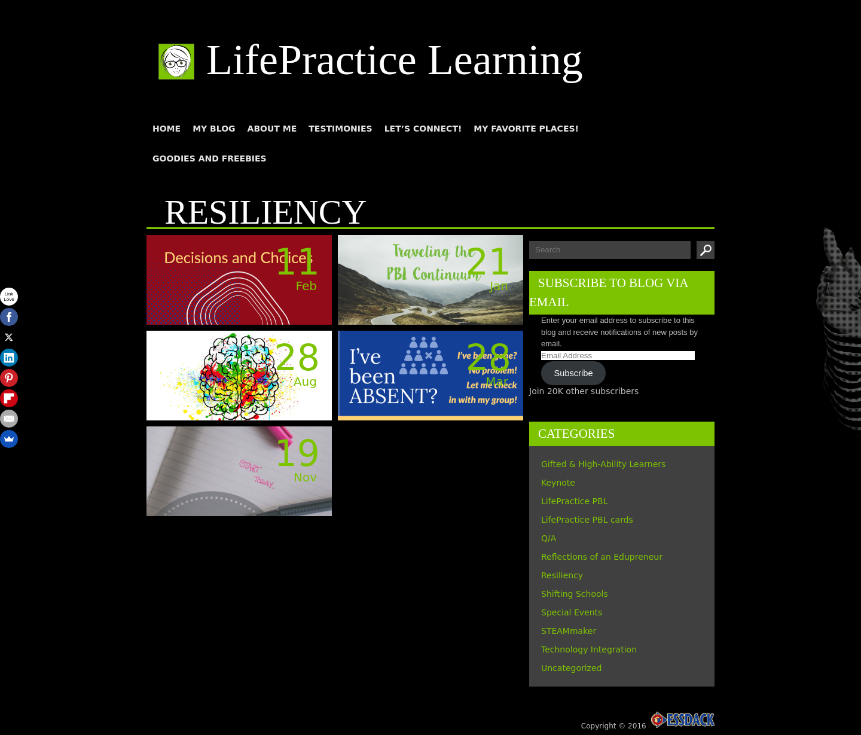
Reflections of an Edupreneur (601, 557)
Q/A (548, 538)
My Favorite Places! (526, 128)
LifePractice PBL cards (587, 519)
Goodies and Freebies (209, 158)
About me (272, 128)
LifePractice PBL (574, 501)
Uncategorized (571, 668)
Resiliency (562, 575)
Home (166, 128)
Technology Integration (589, 649)
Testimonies (340, 128)
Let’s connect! (423, 128)
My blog (214, 128)
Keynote (558, 482)
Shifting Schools (574, 594)
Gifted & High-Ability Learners (603, 464)
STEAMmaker (568, 631)
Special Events (571, 612)
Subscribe (573, 373)
